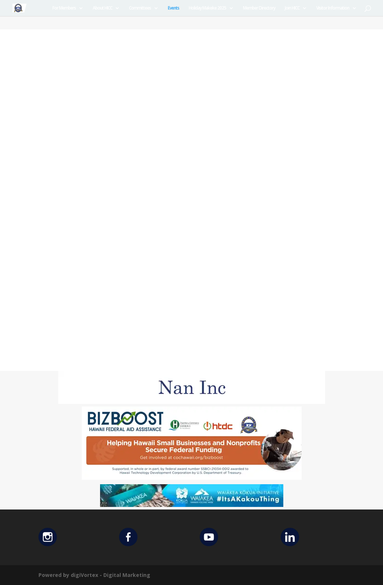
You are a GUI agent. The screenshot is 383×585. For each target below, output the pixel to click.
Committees (140, 8)
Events (173, 8)
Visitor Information (332, 8)
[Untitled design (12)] (191, 401)
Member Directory (259, 8)
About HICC (102, 8)
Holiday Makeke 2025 (207, 8)
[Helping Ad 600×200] (192, 477)
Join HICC (292, 8)
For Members (64, 8)
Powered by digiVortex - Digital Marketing (94, 574)
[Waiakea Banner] (191, 504)
